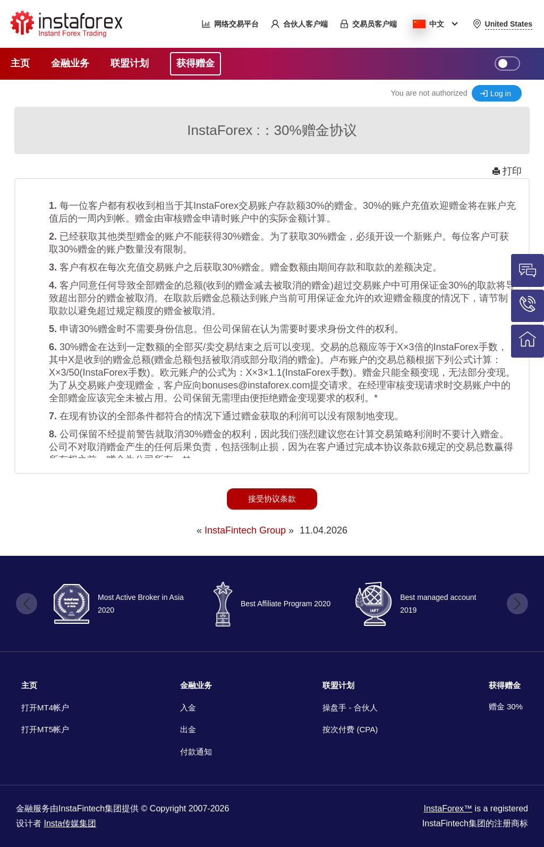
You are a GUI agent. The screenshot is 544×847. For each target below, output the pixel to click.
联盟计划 (338, 685)
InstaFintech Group (245, 530)
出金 (188, 729)
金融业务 (196, 685)
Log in (500, 93)
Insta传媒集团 (70, 823)
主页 (29, 685)
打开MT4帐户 (45, 707)
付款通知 (196, 751)
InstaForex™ (447, 808)
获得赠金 (505, 685)
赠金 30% (506, 706)
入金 (188, 707)
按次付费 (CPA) (350, 729)
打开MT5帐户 (45, 729)
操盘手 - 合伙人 (349, 707)
